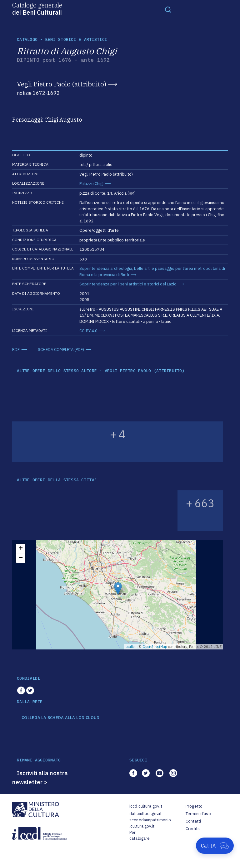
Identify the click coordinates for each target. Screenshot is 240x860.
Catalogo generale (37, 8)
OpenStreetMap (154, 646)
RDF (16, 349)
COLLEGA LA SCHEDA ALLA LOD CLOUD (60, 717)
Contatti (193, 821)
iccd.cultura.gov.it (145, 806)
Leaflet (131, 646)
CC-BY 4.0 (88, 330)
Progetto (194, 806)
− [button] (21, 558)
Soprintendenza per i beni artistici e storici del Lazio (128, 284)
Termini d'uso (198, 813)
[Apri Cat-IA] (215, 846)
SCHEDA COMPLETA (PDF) (61, 349)
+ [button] (21, 548)
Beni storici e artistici (76, 39)
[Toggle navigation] (168, 9)
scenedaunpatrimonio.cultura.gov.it (150, 823)
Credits (193, 828)
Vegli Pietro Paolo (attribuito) (61, 84)
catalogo (27, 39)
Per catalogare (139, 835)
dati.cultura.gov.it (145, 813)
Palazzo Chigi (91, 183)
